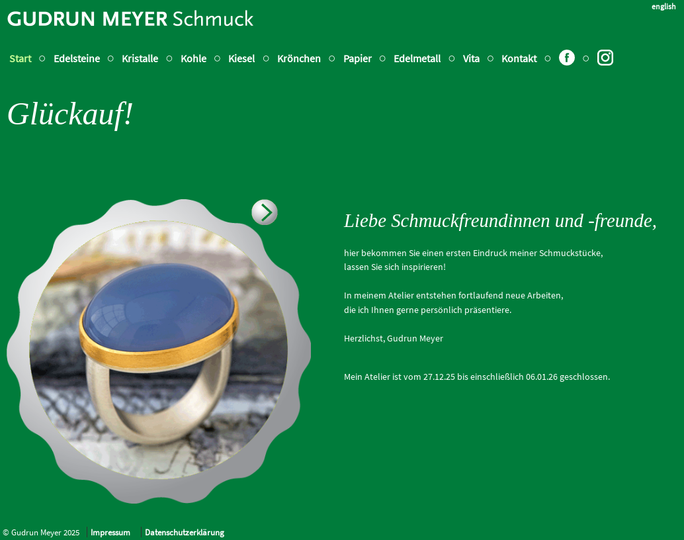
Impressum (110, 532)
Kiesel (241, 58)
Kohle (193, 58)
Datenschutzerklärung (184, 532)
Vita (472, 58)
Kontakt (518, 58)
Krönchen (299, 58)
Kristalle (140, 58)
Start (20, 58)
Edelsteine (77, 58)
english (664, 6)
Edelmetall (417, 58)
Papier (357, 58)
